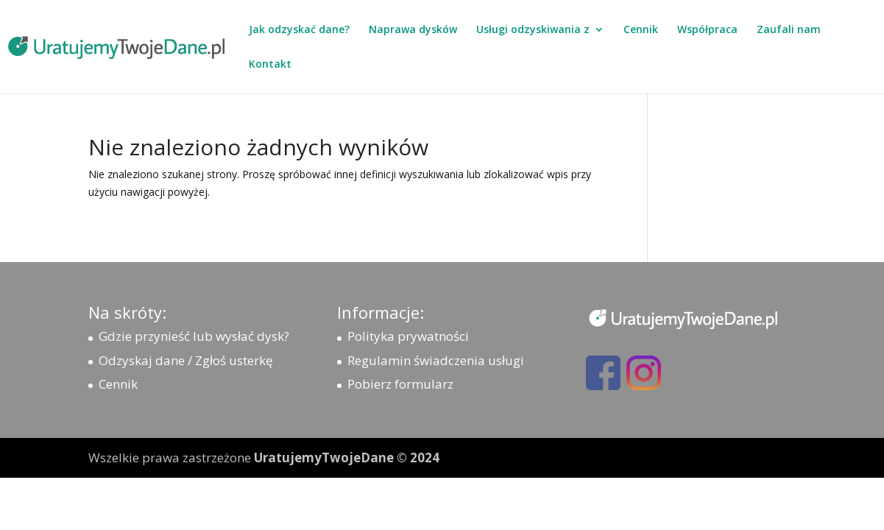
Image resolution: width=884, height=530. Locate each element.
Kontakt (270, 65)
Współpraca (707, 30)
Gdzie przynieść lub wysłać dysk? (194, 336)
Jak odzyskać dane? (299, 30)
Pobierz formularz (400, 383)
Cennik (640, 30)
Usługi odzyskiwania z (533, 30)
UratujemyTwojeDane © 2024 (346, 457)
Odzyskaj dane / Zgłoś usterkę (186, 360)
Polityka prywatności (408, 336)
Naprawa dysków (413, 30)
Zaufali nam (789, 30)
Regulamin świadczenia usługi (435, 360)
